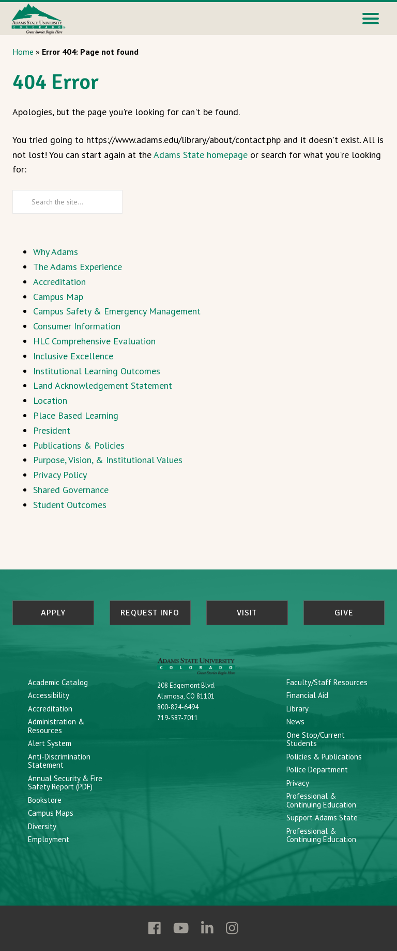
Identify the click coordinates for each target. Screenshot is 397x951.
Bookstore (45, 798)
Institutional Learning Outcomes (96, 371)
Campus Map (58, 297)
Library (297, 707)
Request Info (149, 613)
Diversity (42, 825)
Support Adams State (322, 816)
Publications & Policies (79, 445)
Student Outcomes (69, 505)
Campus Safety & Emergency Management (117, 311)
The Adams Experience (77, 267)
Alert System (49, 742)
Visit (247, 613)
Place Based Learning (75, 415)
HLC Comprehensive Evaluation (94, 341)
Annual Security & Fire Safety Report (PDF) (65, 781)
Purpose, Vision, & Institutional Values (107, 460)
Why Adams (55, 252)
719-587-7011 (177, 716)
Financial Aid (307, 694)
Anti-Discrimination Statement (59, 759)
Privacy (297, 781)
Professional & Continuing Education (321, 799)
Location (50, 400)
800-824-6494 (177, 706)
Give (344, 613)
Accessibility (48, 694)
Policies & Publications (324, 755)
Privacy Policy (60, 475)
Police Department (317, 768)
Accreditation (59, 282)
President (51, 430)
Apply (53, 613)
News (295, 720)
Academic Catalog (58, 681)
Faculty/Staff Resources (327, 681)
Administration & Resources (56, 725)
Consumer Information (76, 326)
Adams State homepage (201, 155)
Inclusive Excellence (73, 356)
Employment (48, 838)
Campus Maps (50, 812)
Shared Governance (71, 490)
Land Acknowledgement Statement (102, 385)
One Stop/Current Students (315, 737)
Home (23, 51)
